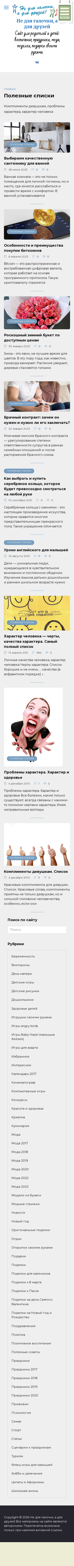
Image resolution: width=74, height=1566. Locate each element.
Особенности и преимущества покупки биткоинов (33, 247)
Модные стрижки (25, 1204)
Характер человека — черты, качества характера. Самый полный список (32, 641)
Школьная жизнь (24, 1491)
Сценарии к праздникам (31, 1447)
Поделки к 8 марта (26, 1282)
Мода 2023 (19, 1186)
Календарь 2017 (24, 1074)
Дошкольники (22, 1000)
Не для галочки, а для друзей (37, 23)
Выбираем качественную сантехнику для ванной (28, 160)
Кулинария (20, 1126)
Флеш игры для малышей (31, 1465)
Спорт (16, 1430)
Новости (18, 1212)
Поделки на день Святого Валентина (31, 1302)
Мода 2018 (19, 1152)
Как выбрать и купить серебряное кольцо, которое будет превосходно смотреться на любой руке (35, 486)
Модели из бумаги (26, 1195)
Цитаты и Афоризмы (27, 1482)
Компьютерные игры (28, 1091)
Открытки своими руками (32, 1247)
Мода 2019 (19, 1160)
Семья (16, 1421)
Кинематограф (23, 1082)
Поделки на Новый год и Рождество (31, 1315)
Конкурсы (19, 1100)
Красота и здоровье (27, 1108)
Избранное (20, 1056)
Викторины (20, 965)
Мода (15, 1134)
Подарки (18, 1256)
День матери (21, 974)
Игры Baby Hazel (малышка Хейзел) (33, 1037)
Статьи (16, 1439)
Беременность (23, 956)
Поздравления (23, 1326)
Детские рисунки (25, 991)
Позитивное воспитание (31, 1343)
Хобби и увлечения (26, 1473)
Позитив (18, 1335)
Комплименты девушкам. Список (36, 871)
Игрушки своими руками (31, 1017)
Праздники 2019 (24, 1387)
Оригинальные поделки (30, 1230)
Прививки (19, 1404)
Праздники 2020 (24, 1395)
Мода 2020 (20, 1169)
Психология (21, 1413)
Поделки (18, 1265)
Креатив (18, 1117)
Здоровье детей (24, 1008)
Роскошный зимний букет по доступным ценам (32, 337)
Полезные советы (25, 1352)
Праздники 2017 (24, 1369)
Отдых (16, 1239)
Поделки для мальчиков (30, 1273)
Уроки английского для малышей (36, 550)
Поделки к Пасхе (25, 1291)
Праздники (20, 1361)
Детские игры (22, 982)
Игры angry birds (24, 1026)
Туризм (17, 1456)
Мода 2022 (19, 1178)
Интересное (21, 1065)
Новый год (20, 1221)
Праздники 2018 (24, 1378)
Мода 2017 (19, 1143)
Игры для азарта (24, 1047)
